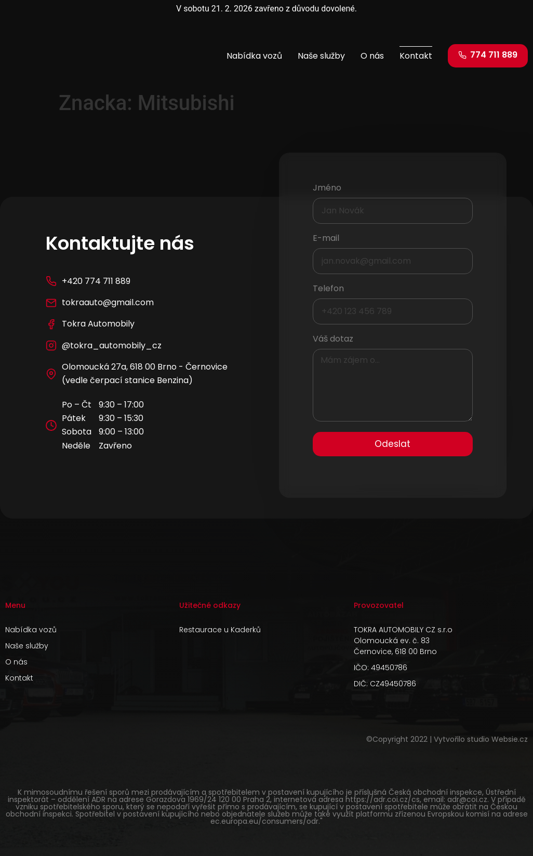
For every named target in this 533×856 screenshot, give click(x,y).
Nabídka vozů (254, 56)
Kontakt (415, 56)
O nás (372, 56)
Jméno (327, 189)
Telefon (328, 289)
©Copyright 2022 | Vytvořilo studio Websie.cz (447, 739)
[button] (488, 55)
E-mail (326, 239)
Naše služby (321, 56)
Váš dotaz (333, 340)
